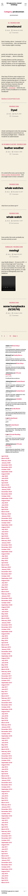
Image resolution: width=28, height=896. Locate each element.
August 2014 (5, 765)
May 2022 (4, 560)
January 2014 (5, 780)
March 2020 (5, 618)
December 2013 (6, 782)
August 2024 (5, 500)
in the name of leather (9, 144)
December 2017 (6, 676)
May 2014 (4, 771)
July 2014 (4, 767)
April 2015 (4, 747)
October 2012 (5, 813)
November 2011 (6, 838)
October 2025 (5, 469)
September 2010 (6, 869)
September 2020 (6, 605)
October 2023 (5, 523)
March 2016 (5, 722)
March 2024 (5, 511)
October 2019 (5, 629)
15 (10, 336)
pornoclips (9, 246)
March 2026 (5, 458)
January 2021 (5, 596)
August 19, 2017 (18, 254)
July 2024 (4, 503)
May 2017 (4, 691)
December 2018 (6, 651)
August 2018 (5, 658)
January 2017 (5, 700)
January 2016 (5, 727)
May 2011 (4, 851)
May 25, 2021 (17, 114)
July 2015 (4, 740)
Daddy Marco (18, 355)
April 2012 (4, 827)
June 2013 (4, 796)
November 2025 (6, 467)
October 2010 (5, 867)
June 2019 (4, 638)
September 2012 (6, 816)
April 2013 (4, 800)
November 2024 (6, 494)
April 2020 (4, 616)
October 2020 (5, 602)
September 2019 (6, 631)
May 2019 (4, 640)
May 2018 (4, 665)
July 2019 (4, 636)
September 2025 (6, 471)
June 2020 (4, 611)
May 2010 (4, 878)
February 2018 (6, 671)
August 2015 (5, 738)
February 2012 (6, 831)
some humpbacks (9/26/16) (14, 308)
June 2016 (4, 716)
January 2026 (5, 463)
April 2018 (4, 667)
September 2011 (6, 842)
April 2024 (4, 509)
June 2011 (4, 849)
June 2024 (4, 505)
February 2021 (6, 594)
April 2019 (4, 642)
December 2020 (6, 598)
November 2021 (6, 574)
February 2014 (6, 778)
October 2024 (5, 496)
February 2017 (6, 698)
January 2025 (5, 489)
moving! (14, 250)
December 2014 (6, 756)
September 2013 (6, 789)
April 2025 (4, 483)
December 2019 (6, 625)
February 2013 (6, 805)
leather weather (14, 148)
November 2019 (6, 627)
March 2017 (5, 696)
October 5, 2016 (18, 313)
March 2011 (5, 856)
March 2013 (5, 802)
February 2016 (6, 725)
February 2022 (6, 567)
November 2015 (6, 731)
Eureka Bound (20, 381)
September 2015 (6, 736)
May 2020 (4, 614)
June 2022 (4, 558)
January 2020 (6, 622)
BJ (9, 22)
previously (12, 88)
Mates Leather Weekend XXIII (10, 175)
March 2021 (5, 591)
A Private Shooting (14, 434)
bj (9, 30)
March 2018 (5, 669)
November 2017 (6, 678)
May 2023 (4, 534)
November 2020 (6, 600)
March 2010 (5, 882)
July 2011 (4, 847)
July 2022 (4, 556)
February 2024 (6, 514)
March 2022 (5, 565)
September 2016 (6, 709)
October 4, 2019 (18, 151)
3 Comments (15, 116)
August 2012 (5, 818)
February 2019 (6, 647)
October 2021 (5, 576)
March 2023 (5, 538)
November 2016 (6, 705)
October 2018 (5, 654)
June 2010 (4, 876)
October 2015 (5, 733)
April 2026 (4, 456)
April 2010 (4, 880)
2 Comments (15, 32)
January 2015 (5, 753)
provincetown (15, 22)
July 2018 (4, 660)
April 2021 (4, 589)
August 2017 (5, 685)
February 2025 (6, 487)
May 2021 (4, 587)
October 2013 (5, 787)
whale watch (14, 217)
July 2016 (4, 714)
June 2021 (4, 585)
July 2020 (4, 609)
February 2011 (6, 858)
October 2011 (5, 840)
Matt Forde (16, 99)
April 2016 (4, 720)
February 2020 (6, 620)
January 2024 (5, 516)
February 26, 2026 (18, 30)
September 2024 (6, 498)
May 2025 (4, 480)
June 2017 (4, 689)
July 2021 (4, 582)
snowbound (14, 26)
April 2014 (4, 773)
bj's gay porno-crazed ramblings (14, 3)
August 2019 (5, 634)
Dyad (14, 110)
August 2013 (5, 791)
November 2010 (6, 865)
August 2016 (5, 711)
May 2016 (4, 718)
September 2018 (6, 656)
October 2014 (5, 760)
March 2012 (5, 829)
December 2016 (6, 702)
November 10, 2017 (18, 192)
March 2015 (5, 749)
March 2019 (5, 645)
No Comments (15, 223)
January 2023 (5, 543)
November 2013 (6, 785)
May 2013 (4, 798)
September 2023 (6, 525)
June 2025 (4, 478)
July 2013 (4, 793)
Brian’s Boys (16, 345)
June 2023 (4, 531)
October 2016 (5, 707)
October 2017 (5, 680)
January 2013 (5, 807)
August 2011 (5, 845)
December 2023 (6, 518)
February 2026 (6, 460)
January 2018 (5, 674)
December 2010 (6, 862)
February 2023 (6, 540)
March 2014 (5, 776)
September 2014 (6, 762)
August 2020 (5, 607)
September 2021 (6, 578)
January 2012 (5, 833)
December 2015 (6, 729)
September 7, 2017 (18, 220)
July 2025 (4, 476)
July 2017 (4, 687)
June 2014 (4, 769)
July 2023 (4, 529)
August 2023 (5, 527)
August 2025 (5, 474)
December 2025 (6, 465)
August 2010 (5, 871)
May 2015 (4, 745)
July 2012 (4, 820)
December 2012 (6, 809)
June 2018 (4, 662)
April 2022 (4, 563)
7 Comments (15, 154)
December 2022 (6, 545)
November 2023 (6, 520)
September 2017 (6, 682)
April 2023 (4, 536)
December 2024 (6, 491)
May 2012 (4, 825)
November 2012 (6, 811)
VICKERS (19, 399)
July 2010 (4, 873)
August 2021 (5, 580)
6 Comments (15, 256)
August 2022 (5, 554)
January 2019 (5, 649)
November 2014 (6, 758)
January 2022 (5, 569)
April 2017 (4, 694)
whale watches (14, 188)
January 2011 (5, 860)
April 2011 (4, 853)
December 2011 (6, 836)
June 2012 (4, 822)
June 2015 (4, 742)
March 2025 (5, 485)
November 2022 (6, 547)
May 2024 (4, 507)
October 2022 (5, 549)
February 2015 (6, 751)
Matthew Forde (6, 99)
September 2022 (6, 551)
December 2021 (6, 571)
